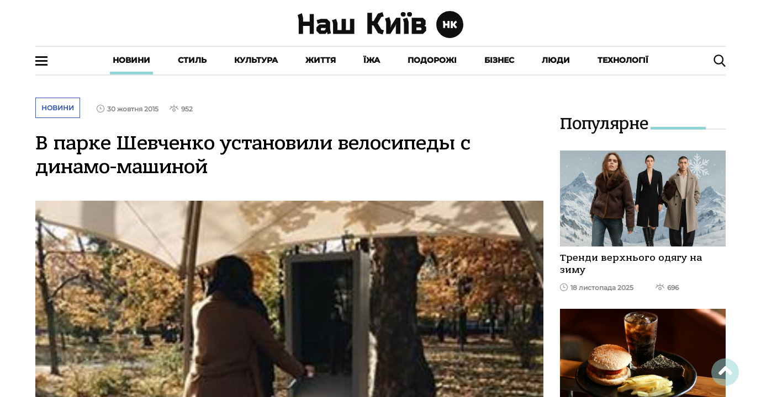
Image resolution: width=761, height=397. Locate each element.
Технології (623, 60)
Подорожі (432, 60)
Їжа (371, 60)
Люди (556, 60)
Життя (320, 60)
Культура (256, 60)
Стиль (192, 60)
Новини (131, 60)
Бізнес (499, 60)
